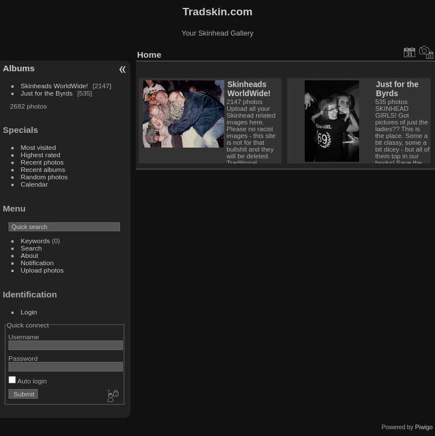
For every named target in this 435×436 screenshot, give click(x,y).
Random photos (44, 176)
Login (29, 312)
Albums (19, 68)
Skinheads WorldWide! (54, 85)
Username (23, 336)
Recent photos (42, 162)
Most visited (38, 147)
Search (31, 248)
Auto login (27, 381)
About (30, 255)
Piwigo (424, 427)
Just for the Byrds (47, 93)
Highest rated (41, 154)
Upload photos (42, 270)
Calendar (34, 184)
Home (149, 54)
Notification (37, 262)
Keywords (35, 240)
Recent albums (43, 169)
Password (23, 358)
